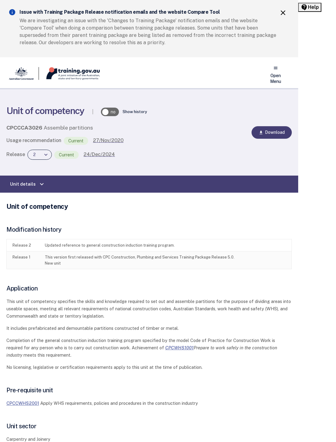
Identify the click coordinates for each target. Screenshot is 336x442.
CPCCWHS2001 (22, 403)
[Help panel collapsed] (309, 7)
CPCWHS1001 (179, 347)
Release (15, 154)
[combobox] (39, 155)
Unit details (27, 184)
